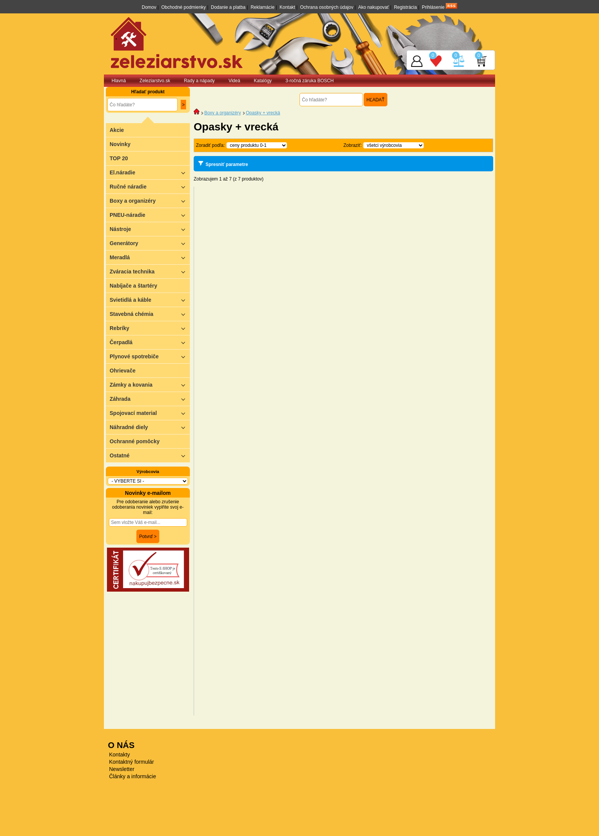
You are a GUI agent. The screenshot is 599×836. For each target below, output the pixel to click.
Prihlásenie (433, 7)
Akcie (117, 130)
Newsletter (121, 769)
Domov (149, 7)
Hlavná (119, 80)
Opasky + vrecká (263, 112)
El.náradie (150, 172)
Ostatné (150, 455)
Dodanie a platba (228, 7)
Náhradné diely (150, 427)
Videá (234, 80)
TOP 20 (119, 158)
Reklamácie (263, 7)
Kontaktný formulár (131, 762)
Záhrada (150, 398)
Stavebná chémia (150, 313)
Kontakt (287, 7)
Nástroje (150, 229)
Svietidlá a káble (150, 299)
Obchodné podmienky (183, 7)
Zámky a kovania (150, 384)
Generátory (150, 243)
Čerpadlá (150, 342)
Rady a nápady (199, 80)
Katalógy (263, 80)
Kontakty (119, 754)
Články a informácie (132, 776)
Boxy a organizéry (150, 200)
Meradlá (150, 257)
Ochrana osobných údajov (326, 7)
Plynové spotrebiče (150, 356)
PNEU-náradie (150, 214)
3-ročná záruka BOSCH (309, 80)
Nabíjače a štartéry (133, 286)
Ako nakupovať (373, 7)
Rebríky (150, 328)
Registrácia (405, 7)
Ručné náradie (150, 186)
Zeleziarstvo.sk (154, 80)
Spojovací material (150, 413)
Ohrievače (123, 371)
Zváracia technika (150, 271)
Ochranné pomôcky (135, 441)
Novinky (120, 144)
